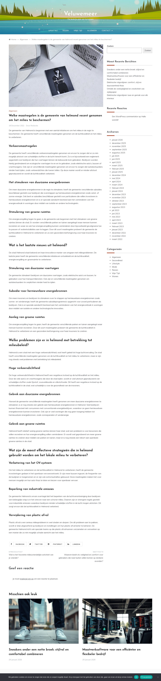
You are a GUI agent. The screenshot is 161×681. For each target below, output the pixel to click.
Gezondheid (117, 260)
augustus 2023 (118, 207)
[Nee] (158, 677)
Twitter (35, 544)
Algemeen (92, 31)
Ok (136, 677)
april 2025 (116, 162)
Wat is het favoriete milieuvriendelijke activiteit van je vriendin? (31, 556)
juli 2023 (115, 210)
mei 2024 (116, 178)
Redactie (34, 125)
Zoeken (110, 46)
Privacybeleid (146, 677)
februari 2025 (118, 169)
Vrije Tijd (78, 31)
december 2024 (119, 175)
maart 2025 (117, 165)
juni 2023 (116, 213)
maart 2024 (117, 185)
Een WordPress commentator (125, 116)
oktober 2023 (118, 201)
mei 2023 (116, 217)
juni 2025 (116, 159)
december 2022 (119, 233)
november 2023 (119, 197)
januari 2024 (117, 191)
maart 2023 (117, 223)
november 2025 (119, 146)
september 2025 (119, 149)
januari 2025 (117, 172)
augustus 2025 (118, 152)
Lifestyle (53, 31)
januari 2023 (117, 229)
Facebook (16, 544)
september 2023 (119, 204)
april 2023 (116, 220)
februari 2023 (118, 226)
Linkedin (73, 544)
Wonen (115, 276)
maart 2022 (117, 239)
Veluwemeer (80, 14)
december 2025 (119, 143)
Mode (114, 267)
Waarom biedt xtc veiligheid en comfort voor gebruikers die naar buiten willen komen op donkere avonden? (81, 558)
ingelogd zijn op (27, 579)
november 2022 (119, 236)
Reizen (66, 31)
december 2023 (119, 194)
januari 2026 (117, 140)
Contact (107, 30)
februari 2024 (118, 188)
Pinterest (55, 544)
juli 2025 (115, 156)
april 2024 (116, 181)
